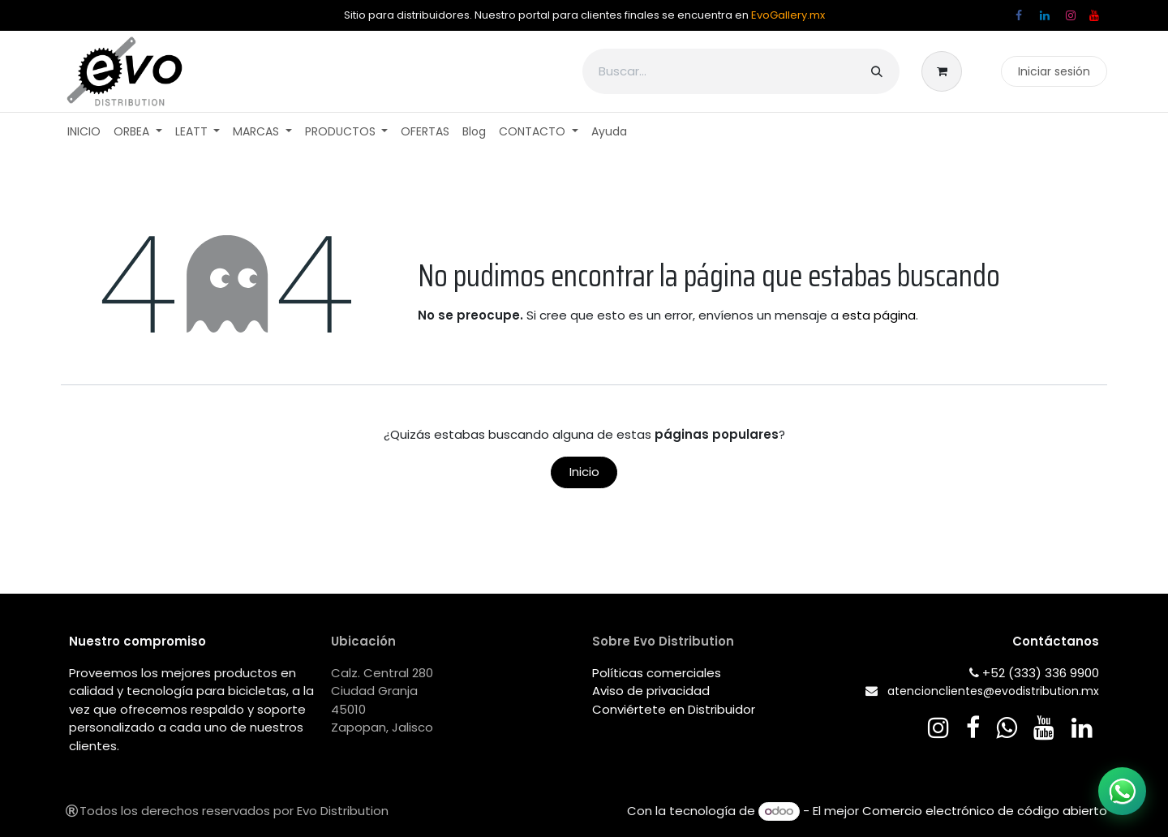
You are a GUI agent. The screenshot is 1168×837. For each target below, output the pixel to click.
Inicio (584, 471)
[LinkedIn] (1044, 15)
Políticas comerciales (656, 672)
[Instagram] (1070, 15)
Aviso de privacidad (651, 690)
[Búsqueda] (877, 71)
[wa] (1006, 727)
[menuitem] (84, 132)
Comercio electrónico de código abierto (984, 810)
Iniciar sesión (1054, 71)
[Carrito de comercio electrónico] (946, 71)
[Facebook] (1018, 15)
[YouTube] (1094, 15)
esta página (879, 315)
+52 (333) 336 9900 (1040, 672)
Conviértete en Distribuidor (673, 709)
